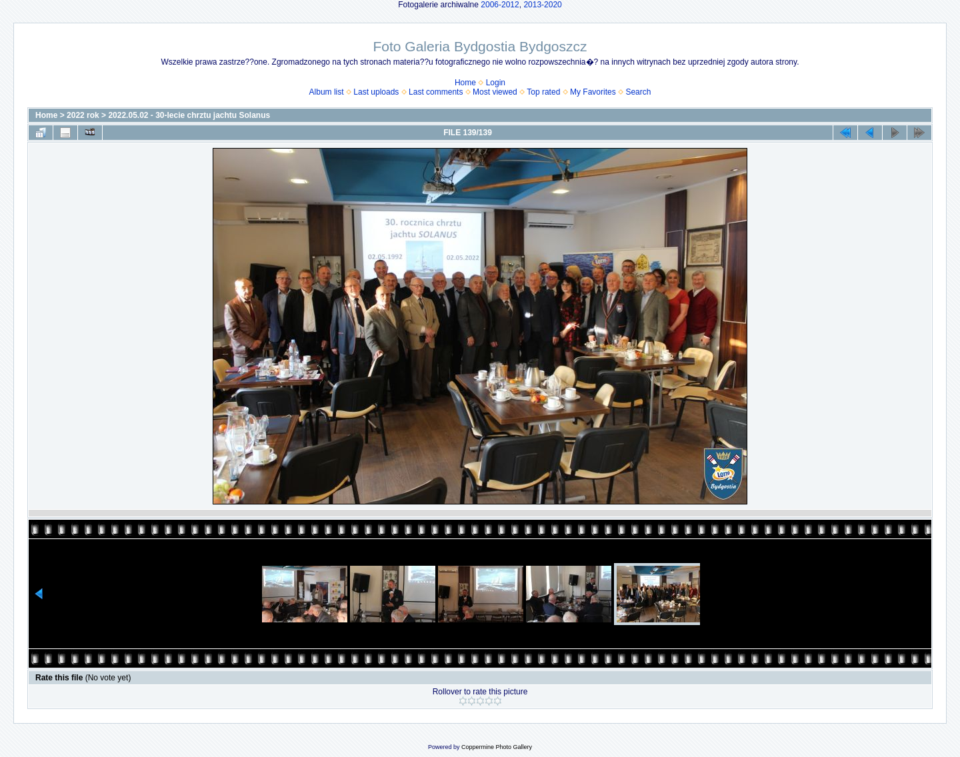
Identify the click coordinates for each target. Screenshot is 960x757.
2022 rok (83, 115)
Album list (326, 92)
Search (638, 92)
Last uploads (376, 92)
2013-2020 (542, 4)
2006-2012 (500, 4)
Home (465, 82)
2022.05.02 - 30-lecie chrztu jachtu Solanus (189, 115)
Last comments (436, 92)
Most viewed (495, 92)
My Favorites (593, 92)
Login (495, 82)
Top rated (543, 92)
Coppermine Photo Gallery (496, 747)
